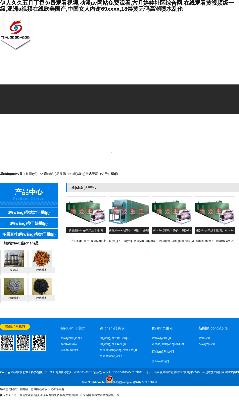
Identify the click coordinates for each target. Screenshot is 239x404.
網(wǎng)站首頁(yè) (227, 15)
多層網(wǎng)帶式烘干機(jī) (86, 230)
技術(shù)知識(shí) (133, 39)
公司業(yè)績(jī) (173, 39)
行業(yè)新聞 (207, 344)
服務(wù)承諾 (69, 344)
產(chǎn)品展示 (113, 39)
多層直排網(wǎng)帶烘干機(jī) (29, 234)
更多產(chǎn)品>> (111, 355)
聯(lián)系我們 (193, 39)
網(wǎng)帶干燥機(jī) (29, 223)
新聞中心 (93, 29)
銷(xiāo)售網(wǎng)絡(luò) (153, 49)
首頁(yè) (32, 173)
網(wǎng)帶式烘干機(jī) (29, 212)
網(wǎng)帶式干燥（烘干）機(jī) (95, 173)
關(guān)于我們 (73, 39)
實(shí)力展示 (162, 328)
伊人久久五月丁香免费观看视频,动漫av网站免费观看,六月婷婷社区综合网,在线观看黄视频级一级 (60, 395)
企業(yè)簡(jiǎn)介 (72, 338)
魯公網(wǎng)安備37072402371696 (135, 382)
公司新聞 (204, 338)
